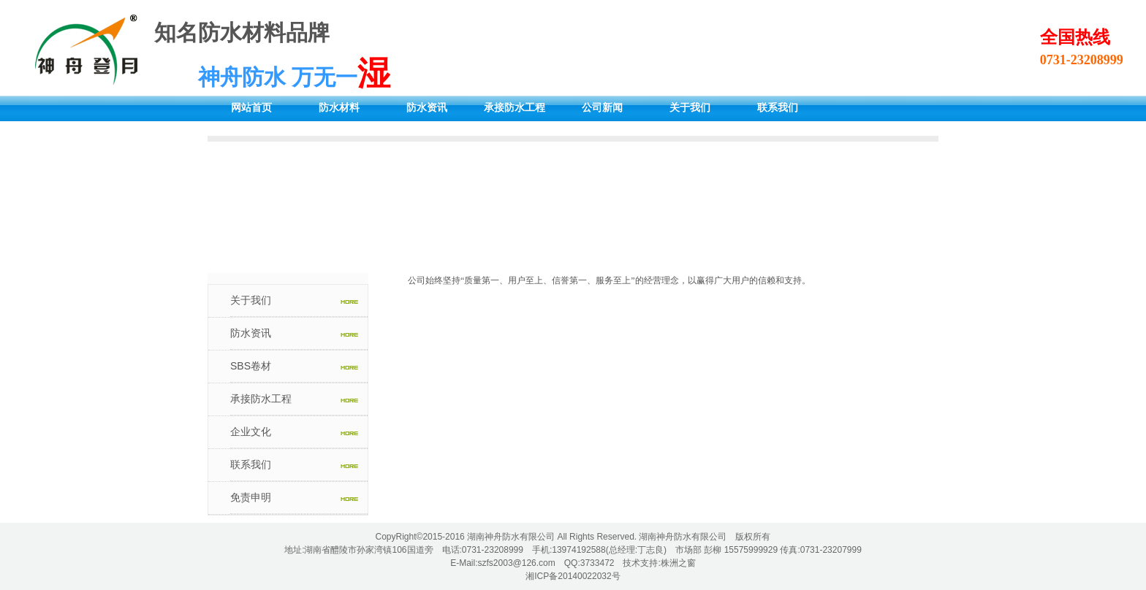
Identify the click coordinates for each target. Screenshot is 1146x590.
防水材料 (339, 107)
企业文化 (250, 431)
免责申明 (250, 497)
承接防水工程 (514, 107)
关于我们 (689, 107)
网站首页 (251, 107)
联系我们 (777, 107)
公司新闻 (602, 107)
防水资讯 (426, 107)
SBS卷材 (250, 366)
